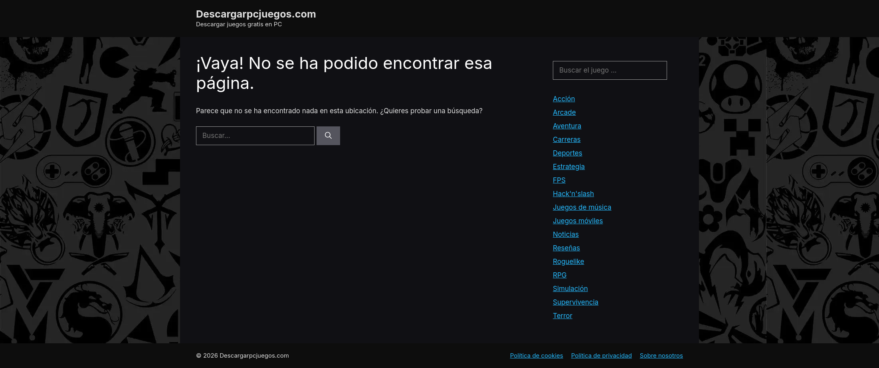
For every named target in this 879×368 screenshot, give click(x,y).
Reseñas (566, 248)
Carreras (567, 140)
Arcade (564, 112)
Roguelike (568, 262)
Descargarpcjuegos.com (256, 14)
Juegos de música (582, 207)
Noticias (566, 234)
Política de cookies (536, 355)
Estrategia (569, 167)
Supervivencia (575, 302)
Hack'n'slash (573, 194)
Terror (562, 316)
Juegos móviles (578, 221)
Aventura (567, 126)
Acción (564, 99)
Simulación (570, 289)
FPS (559, 180)
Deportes (567, 153)
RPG (559, 275)
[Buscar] (328, 136)
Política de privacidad (601, 355)
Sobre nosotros (661, 355)
